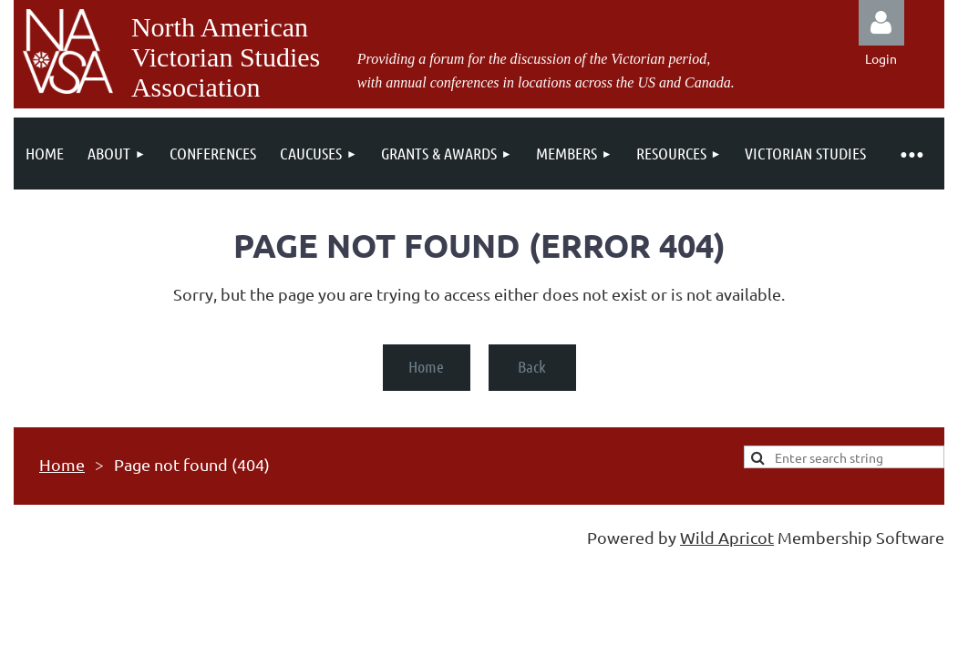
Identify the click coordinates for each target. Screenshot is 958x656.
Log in (881, 23)
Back (532, 366)
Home (426, 366)
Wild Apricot (727, 537)
